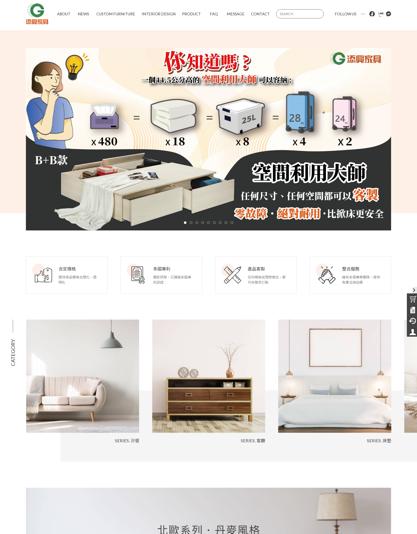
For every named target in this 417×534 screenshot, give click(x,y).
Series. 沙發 (137, 440)
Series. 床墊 (389, 440)
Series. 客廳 (263, 440)
